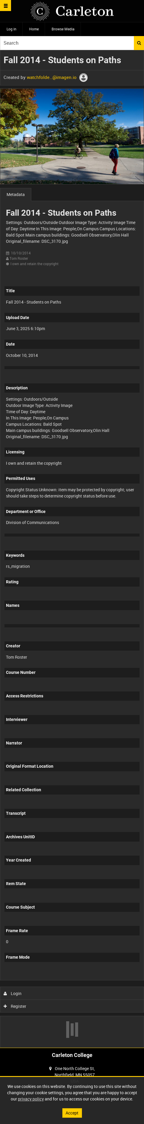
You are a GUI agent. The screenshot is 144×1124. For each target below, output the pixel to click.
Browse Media (63, 29)
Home (34, 29)
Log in (11, 29)
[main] (72, 549)
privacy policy (31, 1099)
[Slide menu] (5, 5)
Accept (72, 1113)
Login (13, 993)
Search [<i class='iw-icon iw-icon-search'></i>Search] (139, 43)
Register (15, 1006)
